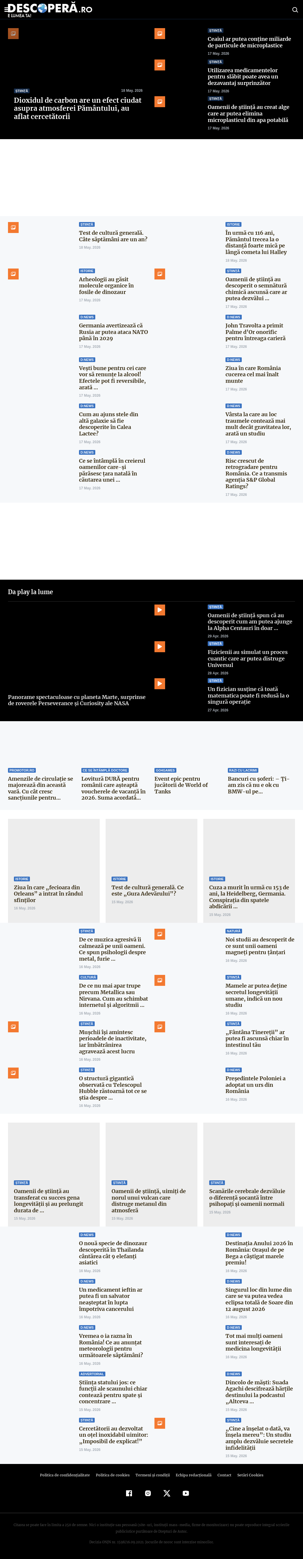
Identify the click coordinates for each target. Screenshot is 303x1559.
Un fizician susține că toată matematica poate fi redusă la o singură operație (248, 695)
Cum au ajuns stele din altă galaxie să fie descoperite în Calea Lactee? (108, 424)
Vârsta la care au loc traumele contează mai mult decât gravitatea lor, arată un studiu (258, 424)
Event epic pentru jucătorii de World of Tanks (180, 785)
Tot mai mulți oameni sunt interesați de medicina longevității (253, 1342)
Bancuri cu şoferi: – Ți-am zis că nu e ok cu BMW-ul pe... (258, 785)
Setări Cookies (247, 1475)
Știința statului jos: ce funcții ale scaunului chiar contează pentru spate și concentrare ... (113, 1392)
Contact (222, 1475)
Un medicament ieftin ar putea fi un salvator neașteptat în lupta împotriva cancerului (110, 1299)
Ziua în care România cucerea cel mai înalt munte (253, 374)
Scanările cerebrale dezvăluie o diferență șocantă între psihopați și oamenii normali (247, 1197)
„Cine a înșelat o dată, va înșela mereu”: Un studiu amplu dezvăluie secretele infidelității (259, 1438)
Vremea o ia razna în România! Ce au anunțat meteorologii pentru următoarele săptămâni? (111, 1346)
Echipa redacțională (191, 1475)
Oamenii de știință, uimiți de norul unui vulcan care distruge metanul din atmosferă (149, 1201)
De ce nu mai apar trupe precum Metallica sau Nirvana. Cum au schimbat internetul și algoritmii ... (113, 995)
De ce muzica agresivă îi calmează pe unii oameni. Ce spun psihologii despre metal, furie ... (112, 949)
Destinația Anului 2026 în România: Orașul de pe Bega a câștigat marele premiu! (258, 1253)
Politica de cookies (113, 1475)
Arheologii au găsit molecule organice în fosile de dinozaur (106, 285)
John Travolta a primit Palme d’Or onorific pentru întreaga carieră (255, 332)
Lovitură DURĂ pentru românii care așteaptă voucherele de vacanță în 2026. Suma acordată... (113, 788)
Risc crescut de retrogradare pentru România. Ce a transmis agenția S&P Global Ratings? (256, 473)
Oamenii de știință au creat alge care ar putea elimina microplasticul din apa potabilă (248, 113)
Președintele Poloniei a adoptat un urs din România (255, 1084)
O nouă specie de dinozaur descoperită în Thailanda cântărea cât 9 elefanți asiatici (113, 1253)
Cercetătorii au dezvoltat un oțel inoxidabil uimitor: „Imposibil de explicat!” (113, 1435)
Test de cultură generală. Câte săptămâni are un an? (113, 236)
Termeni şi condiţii (151, 1475)
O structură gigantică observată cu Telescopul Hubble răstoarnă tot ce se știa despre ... (113, 1088)
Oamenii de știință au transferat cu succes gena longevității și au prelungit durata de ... (48, 1201)
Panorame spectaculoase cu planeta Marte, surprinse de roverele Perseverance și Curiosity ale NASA (76, 700)
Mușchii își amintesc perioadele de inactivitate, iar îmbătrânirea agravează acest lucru (112, 1042)
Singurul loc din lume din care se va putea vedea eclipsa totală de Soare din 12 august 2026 (259, 1299)
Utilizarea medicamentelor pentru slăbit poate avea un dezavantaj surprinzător (243, 76)
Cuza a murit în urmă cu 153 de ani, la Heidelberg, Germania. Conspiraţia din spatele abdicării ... (249, 897)
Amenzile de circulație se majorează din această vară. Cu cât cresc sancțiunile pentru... (40, 788)
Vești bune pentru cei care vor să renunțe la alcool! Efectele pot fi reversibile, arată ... (112, 378)
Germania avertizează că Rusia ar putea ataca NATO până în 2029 (113, 332)
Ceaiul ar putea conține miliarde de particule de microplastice (249, 42)
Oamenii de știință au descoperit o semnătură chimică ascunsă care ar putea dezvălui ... (256, 289)
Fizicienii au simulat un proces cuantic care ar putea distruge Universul (248, 658)
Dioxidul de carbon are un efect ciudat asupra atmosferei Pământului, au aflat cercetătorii (77, 108)
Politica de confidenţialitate (67, 1475)
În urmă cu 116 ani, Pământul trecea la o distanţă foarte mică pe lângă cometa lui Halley (256, 242)
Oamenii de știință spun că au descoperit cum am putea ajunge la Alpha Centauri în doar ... (250, 621)
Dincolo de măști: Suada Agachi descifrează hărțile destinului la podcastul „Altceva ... (259, 1392)
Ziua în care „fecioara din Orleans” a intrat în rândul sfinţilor (48, 894)
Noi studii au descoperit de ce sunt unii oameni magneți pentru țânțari (259, 946)
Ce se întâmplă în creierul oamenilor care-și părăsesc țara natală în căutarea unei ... (112, 470)
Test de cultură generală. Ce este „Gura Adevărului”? (147, 890)
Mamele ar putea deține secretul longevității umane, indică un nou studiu (256, 995)
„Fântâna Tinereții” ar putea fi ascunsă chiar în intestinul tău (257, 1038)
